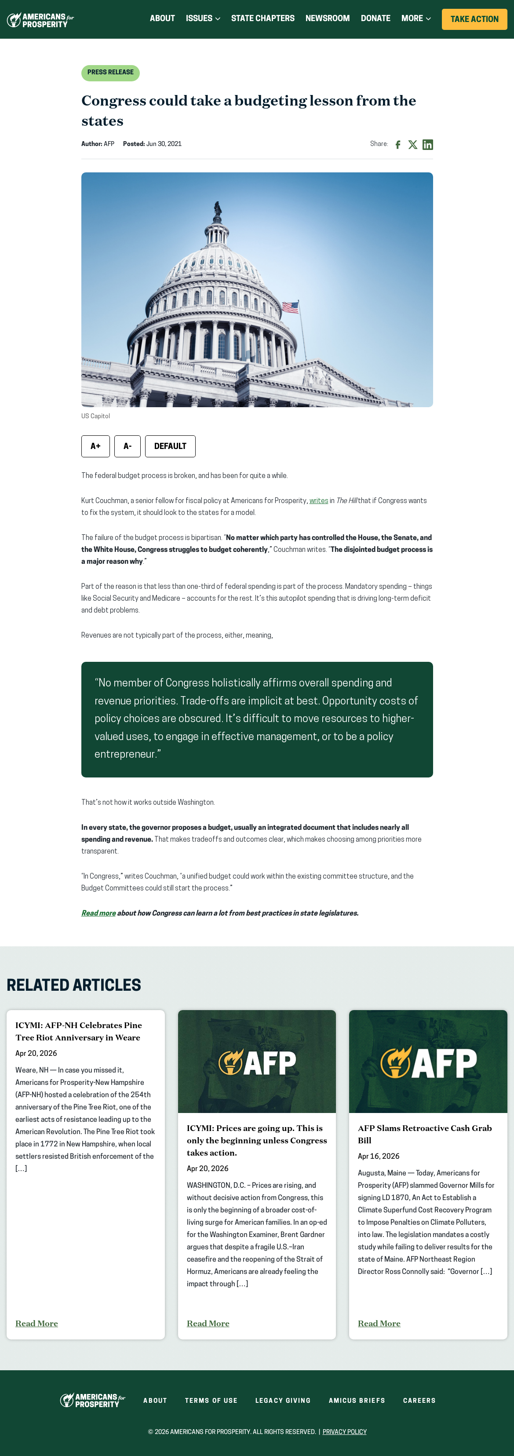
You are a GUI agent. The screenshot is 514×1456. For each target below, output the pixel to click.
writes (319, 501)
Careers (420, 1401)
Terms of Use (211, 1401)
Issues (199, 19)
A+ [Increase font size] (96, 447)
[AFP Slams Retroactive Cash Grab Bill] (428, 1174)
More (412, 19)
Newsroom (328, 19)
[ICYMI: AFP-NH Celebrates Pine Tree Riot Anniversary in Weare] (86, 1174)
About (162, 19)
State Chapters (263, 19)
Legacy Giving (283, 1401)
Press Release (110, 72)
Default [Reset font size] (170, 447)
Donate (375, 19)
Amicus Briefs (357, 1401)
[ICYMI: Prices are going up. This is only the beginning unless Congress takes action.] (257, 1174)
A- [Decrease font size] (127, 447)
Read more (98, 913)
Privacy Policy (345, 1432)
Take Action (479, 22)
